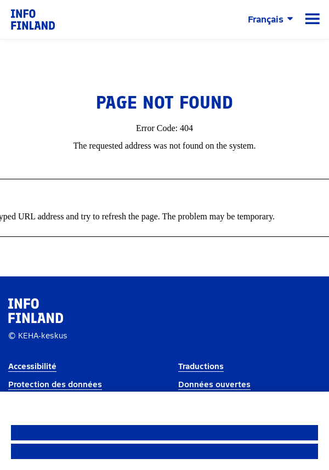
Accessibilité (32, 366)
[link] (33, 19)
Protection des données (55, 384)
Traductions (201, 366)
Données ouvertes (214, 384)
